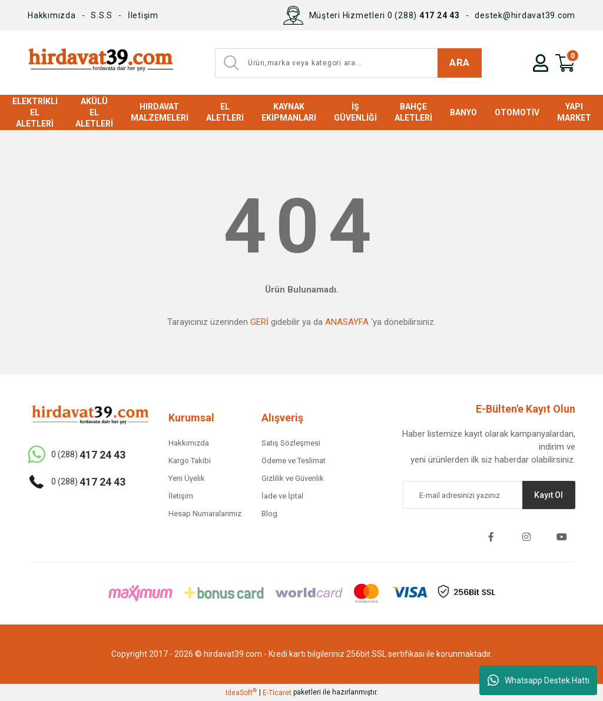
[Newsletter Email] (488, 495)
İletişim (143, 15)
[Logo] (100, 62)
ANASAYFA (347, 322)
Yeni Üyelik (186, 478)
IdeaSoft (241, 692)
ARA (459, 62)
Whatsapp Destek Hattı (538, 680)
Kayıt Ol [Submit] (548, 495)
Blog (269, 513)
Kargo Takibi (189, 460)
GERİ (259, 322)
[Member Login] (540, 63)
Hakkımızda (52, 15)
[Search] (348, 63)
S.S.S (101, 15)
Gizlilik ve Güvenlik (292, 478)
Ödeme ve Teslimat (293, 460)
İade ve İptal (282, 495)
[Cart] (565, 63)
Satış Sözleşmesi (290, 442)
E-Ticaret (277, 693)
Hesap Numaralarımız (204, 513)
